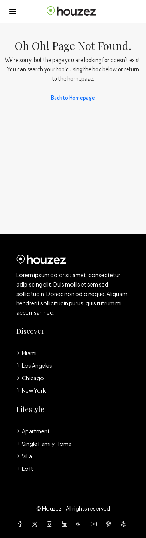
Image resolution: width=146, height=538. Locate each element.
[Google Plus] (80, 523)
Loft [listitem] (24, 468)
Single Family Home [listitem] (44, 443)
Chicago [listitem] (30, 377)
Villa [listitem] (24, 456)
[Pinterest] (110, 523)
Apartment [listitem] (33, 431)
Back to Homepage (73, 97)
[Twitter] (36, 523)
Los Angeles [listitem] (34, 365)
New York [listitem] (31, 390)
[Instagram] (51, 523)
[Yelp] (125, 523)
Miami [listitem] (26, 352)
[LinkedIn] (66, 523)
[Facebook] (21, 523)
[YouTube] (95, 523)
